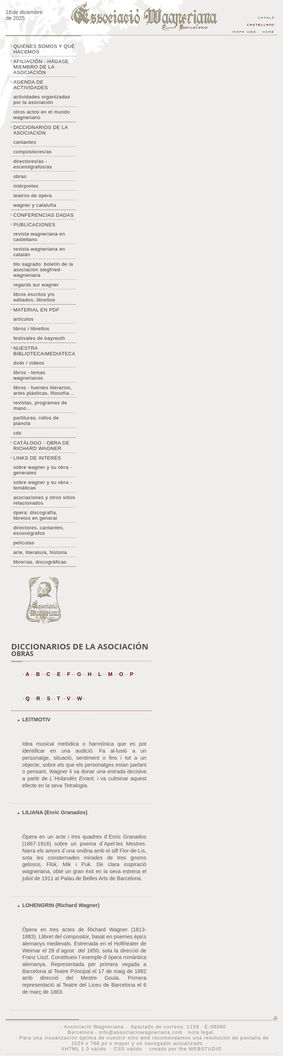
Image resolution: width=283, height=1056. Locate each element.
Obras (20, 176)
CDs (17, 433)
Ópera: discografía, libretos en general (35, 515)
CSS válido (128, 1049)
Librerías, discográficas (39, 562)
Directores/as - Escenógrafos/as (32, 164)
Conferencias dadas (43, 215)
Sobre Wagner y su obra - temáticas (42, 485)
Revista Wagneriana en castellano (39, 236)
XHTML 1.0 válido (83, 1049)
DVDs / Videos (28, 363)
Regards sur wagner (36, 284)
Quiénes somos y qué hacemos (44, 49)
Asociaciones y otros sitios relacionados (44, 500)
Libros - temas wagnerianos (29, 375)
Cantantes (24, 142)
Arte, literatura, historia (40, 552)
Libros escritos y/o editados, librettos (34, 297)
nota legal (200, 1032)
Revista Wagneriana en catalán (39, 251)
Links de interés (37, 458)
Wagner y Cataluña (34, 205)
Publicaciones (34, 224)
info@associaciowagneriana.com (140, 1032)
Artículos (23, 319)
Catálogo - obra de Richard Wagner (41, 445)
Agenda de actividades (30, 84)
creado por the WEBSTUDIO (185, 1049)
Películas (23, 543)
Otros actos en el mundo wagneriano (41, 114)
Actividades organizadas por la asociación (41, 99)
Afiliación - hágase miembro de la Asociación (41, 67)
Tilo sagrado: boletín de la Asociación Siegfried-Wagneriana (43, 269)
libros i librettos (31, 328)
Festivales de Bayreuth (39, 338)
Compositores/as (32, 151)
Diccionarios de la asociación (40, 130)
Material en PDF (36, 310)
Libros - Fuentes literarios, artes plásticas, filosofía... (43, 390)
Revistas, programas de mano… (40, 405)
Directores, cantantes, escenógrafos (38, 530)
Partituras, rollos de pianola (36, 420)
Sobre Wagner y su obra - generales (42, 469)
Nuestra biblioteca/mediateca (44, 350)
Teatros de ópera (32, 195)
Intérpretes (25, 186)
